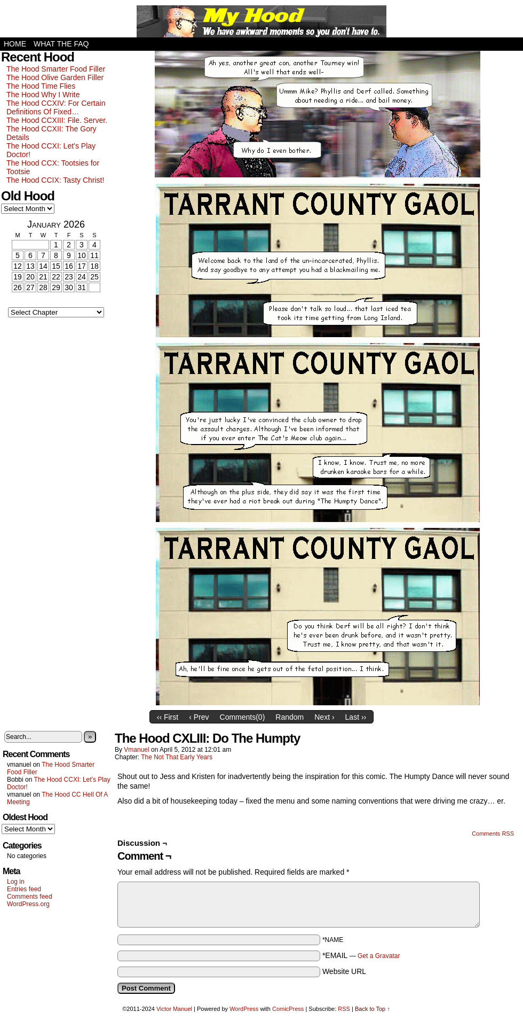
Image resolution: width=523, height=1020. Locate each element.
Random (289, 717)
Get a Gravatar (379, 956)
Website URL (344, 971)
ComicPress (288, 1009)
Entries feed (24, 889)
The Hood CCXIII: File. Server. (56, 120)
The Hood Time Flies (40, 86)
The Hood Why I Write (43, 94)
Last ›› (356, 717)
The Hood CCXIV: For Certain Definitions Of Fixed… (55, 107)
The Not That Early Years (176, 757)
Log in (16, 881)
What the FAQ (61, 44)
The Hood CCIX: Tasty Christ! (55, 180)
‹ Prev (199, 717)
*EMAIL (361, 955)
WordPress (243, 1009)
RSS (344, 1009)
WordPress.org (28, 904)
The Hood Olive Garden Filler (55, 77)
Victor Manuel (174, 1009)
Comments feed (29, 896)
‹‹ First (167, 717)
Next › (324, 717)
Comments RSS (493, 833)
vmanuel (136, 749)
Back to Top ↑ (372, 1009)
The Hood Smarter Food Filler (55, 69)
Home (15, 44)
